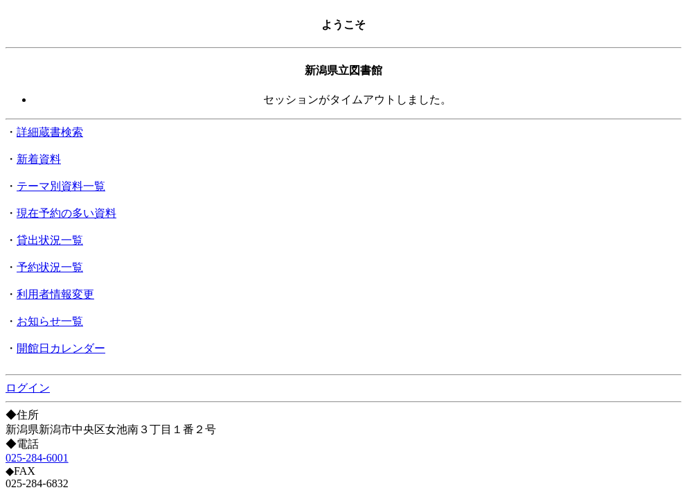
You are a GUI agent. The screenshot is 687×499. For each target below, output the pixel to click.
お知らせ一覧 (50, 321)
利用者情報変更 (55, 294)
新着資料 (39, 159)
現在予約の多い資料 (66, 213)
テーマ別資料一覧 (61, 186)
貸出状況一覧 (50, 240)
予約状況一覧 (50, 267)
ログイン (28, 388)
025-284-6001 (37, 458)
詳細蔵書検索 (50, 132)
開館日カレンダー (61, 348)
